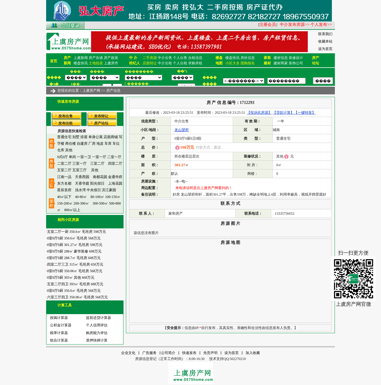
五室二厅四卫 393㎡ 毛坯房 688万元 (74, 284)
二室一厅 (114, 157)
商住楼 (70, 143)
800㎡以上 (72, 210)
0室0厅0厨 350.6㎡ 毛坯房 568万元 (73, 238)
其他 (68, 150)
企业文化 (128, 353)
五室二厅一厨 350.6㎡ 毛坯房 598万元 (76, 232)
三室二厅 (97, 163)
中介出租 (165, 63)
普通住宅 (64, 137)
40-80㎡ (81, 197)
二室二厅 (64, 163)
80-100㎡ (97, 197)
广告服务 (149, 353)
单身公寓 (95, 137)
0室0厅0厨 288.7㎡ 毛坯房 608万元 (73, 258)
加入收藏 (253, 353)
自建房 (82, 143)
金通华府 (115, 177)
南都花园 (100, 177)
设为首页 (325, 49)
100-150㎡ (113, 197)
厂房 (92, 143)
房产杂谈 (96, 58)
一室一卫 (84, 157)
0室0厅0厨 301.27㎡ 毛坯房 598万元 (74, 245)
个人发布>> (321, 24)
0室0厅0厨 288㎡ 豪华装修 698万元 (74, 251)
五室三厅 (79, 170)
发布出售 (65, 116)
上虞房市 (111, 63)
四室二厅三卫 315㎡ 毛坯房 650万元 (74, 264)
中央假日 (94, 190)
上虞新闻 (81, 58)
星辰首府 (64, 190)
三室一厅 (79, 163)
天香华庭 (82, 183)
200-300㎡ (81, 203)
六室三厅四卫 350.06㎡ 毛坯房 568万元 (77, 297)
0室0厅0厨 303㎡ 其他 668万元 (70, 277)
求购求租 (195, 63)
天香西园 (82, 177)
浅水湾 (80, 190)
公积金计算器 (58, 325)
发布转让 (101, 116)
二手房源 (150, 58)
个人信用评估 (94, 325)
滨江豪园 (109, 190)
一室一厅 (99, 157)
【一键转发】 (305, 112)
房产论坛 (101, 123)
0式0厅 (62, 157)
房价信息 (248, 58)
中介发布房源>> (295, 24)
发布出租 (65, 123)
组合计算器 (57, 340)
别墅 (75, 137)
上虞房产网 (91, 90)
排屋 (84, 137)
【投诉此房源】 (259, 112)
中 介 (133, 58)
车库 (108, 143)
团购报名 (248, 63)
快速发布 (189, 353)
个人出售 (180, 58)
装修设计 (296, 58)
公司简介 (168, 353)
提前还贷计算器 (96, 318)
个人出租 (180, 63)
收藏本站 (325, 41)
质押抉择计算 (94, 340)
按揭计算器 (57, 318)
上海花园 (115, 183)
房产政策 (111, 58)
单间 (72, 157)
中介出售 (165, 58)
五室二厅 (64, 170)
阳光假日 (97, 183)
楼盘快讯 (81, 63)
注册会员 (267, 24)
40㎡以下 (64, 197)
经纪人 (134, 63)
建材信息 (281, 58)
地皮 (100, 143)
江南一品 (64, 177)
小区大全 (232, 63)
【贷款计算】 (283, 112)
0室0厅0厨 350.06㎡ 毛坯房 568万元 (74, 271)
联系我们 (325, 34)
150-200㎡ (65, 203)
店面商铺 (111, 137)
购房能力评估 (94, 333)
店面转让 (150, 63)
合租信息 (195, 58)
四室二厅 (115, 163)
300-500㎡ (100, 203)
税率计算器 (57, 333)
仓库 (60, 150)
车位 (116, 143)
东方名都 (64, 183)
